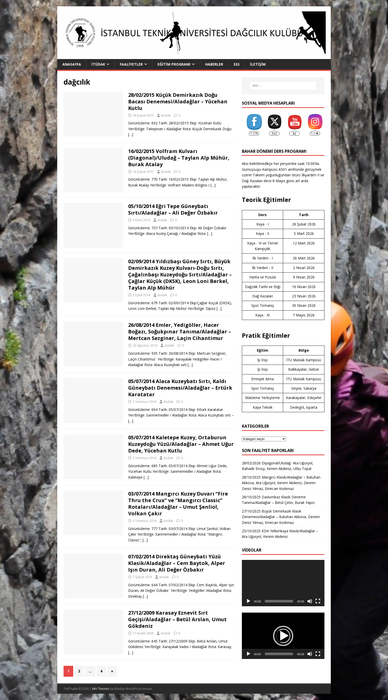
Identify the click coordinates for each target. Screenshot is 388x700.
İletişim (258, 64)
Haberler (214, 64)
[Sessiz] (309, 601)
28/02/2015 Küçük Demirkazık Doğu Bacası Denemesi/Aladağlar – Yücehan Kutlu (177, 101)
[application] (283, 583)
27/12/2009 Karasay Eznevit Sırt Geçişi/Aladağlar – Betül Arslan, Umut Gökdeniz (177, 619)
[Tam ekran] (317, 601)
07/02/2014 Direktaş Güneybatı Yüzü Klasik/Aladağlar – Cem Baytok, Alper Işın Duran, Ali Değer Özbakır (176, 563)
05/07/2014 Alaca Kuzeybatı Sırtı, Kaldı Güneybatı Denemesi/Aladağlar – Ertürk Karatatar (180, 388)
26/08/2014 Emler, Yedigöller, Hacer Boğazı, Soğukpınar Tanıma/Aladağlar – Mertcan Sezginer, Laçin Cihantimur (179, 331)
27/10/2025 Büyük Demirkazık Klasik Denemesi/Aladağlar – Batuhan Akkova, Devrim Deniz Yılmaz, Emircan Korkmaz (281, 517)
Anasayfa (71, 64)
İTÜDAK (98, 64)
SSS (237, 64)
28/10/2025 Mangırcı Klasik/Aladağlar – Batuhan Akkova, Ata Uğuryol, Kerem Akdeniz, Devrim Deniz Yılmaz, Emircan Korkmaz (281, 483)
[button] (283, 636)
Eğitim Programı (174, 64)
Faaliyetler (131, 64)
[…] (130, 134)
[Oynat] (248, 601)
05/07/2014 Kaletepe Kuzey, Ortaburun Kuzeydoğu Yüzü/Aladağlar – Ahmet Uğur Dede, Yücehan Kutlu (181, 444)
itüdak (166, 115)
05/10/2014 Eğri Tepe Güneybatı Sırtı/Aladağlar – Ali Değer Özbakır (173, 209)
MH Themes (100, 689)
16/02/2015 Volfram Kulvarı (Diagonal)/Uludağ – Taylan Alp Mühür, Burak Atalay (178, 158)
